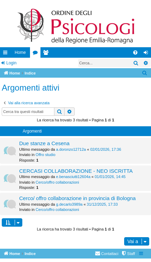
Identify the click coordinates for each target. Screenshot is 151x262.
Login (11, 63)
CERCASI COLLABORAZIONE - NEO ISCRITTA (76, 171)
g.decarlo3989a (69, 204)
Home (20, 52)
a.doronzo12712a (71, 149)
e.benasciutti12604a (73, 177)
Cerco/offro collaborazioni (57, 182)
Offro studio (45, 155)
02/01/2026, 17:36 (105, 149)
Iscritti (47, 54)
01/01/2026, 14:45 (110, 177)
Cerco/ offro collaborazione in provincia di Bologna (77, 198)
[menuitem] (135, 52)
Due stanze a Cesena (44, 143)
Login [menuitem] (147, 54)
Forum (36, 54)
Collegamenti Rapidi (6, 54)
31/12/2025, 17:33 (102, 204)
